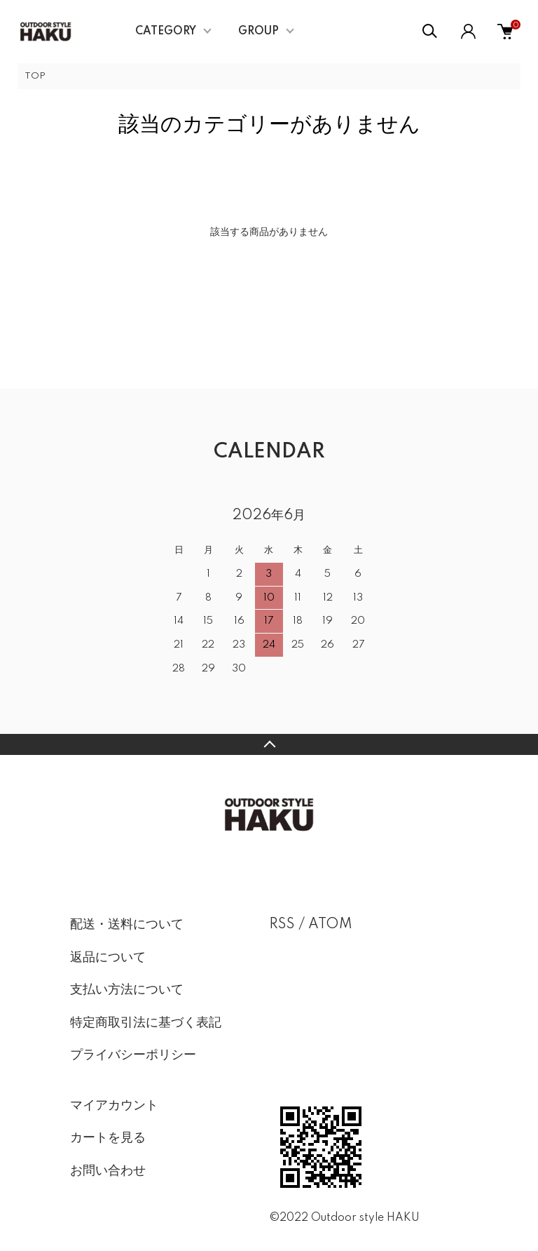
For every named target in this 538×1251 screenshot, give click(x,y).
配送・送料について (127, 925)
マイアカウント (114, 1106)
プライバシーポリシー (133, 1055)
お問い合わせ (108, 1171)
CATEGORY (165, 31)
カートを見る (108, 1138)
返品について (108, 958)
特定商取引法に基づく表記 (145, 1023)
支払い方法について (127, 990)
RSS (282, 925)
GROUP (258, 31)
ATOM (330, 925)
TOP (35, 76)
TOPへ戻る (269, 744)
